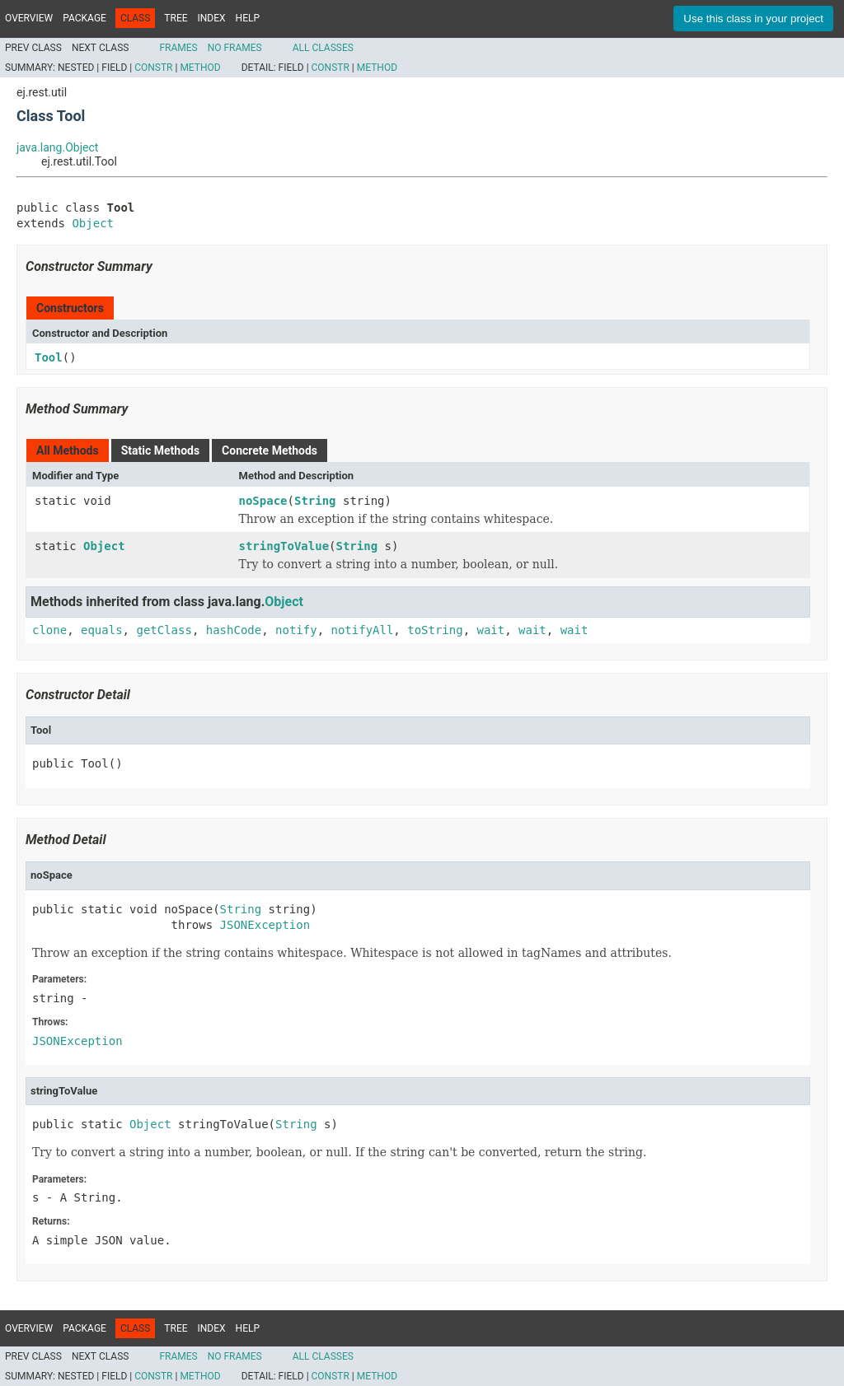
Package (84, 18)
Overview (29, 18)
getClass (163, 630)
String (315, 500)
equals (102, 630)
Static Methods (160, 450)
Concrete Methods (269, 450)
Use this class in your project (753, 18)
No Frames (235, 48)
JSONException (265, 924)
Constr (153, 67)
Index (212, 18)
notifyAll (362, 630)
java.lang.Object (57, 147)
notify (296, 630)
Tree (175, 18)
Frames (178, 48)
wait (491, 630)
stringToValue (284, 546)
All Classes (323, 48)
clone (49, 630)
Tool (49, 357)
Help (248, 18)
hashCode (233, 630)
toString (434, 630)
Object (93, 223)
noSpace (263, 500)
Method (200, 67)
